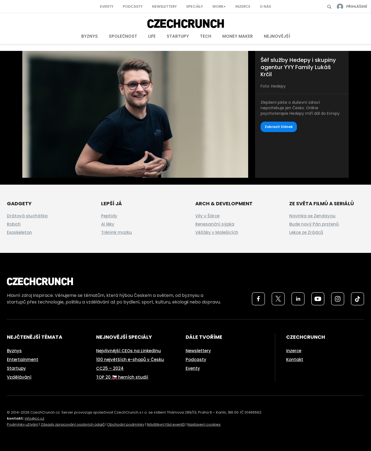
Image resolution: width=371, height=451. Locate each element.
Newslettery (164, 6)
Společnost (123, 36)
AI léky (107, 224)
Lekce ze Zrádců (306, 232)
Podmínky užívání (22, 424)
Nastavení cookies (204, 424)
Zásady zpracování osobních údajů (73, 424)
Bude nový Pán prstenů (314, 224)
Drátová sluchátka (27, 216)
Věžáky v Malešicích (216, 232)
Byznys (89, 36)
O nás (265, 6)
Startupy (178, 36)
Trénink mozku (116, 232)
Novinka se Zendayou (312, 216)
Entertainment (22, 359)
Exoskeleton (19, 232)
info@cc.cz (34, 418)
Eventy (106, 6)
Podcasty (133, 6)
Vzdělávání (19, 377)
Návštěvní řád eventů (166, 424)
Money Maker (237, 36)
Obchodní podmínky (125, 424)
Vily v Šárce (207, 216)
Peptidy (109, 216)
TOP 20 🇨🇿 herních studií (122, 377)
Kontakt (294, 359)
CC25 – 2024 (110, 368)
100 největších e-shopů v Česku (130, 359)
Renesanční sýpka (214, 224)
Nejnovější (277, 36)
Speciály (194, 6)
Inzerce (242, 6)
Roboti (14, 224)
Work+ (219, 6)
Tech (205, 36)
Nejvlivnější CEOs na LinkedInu (128, 351)
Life (152, 36)
